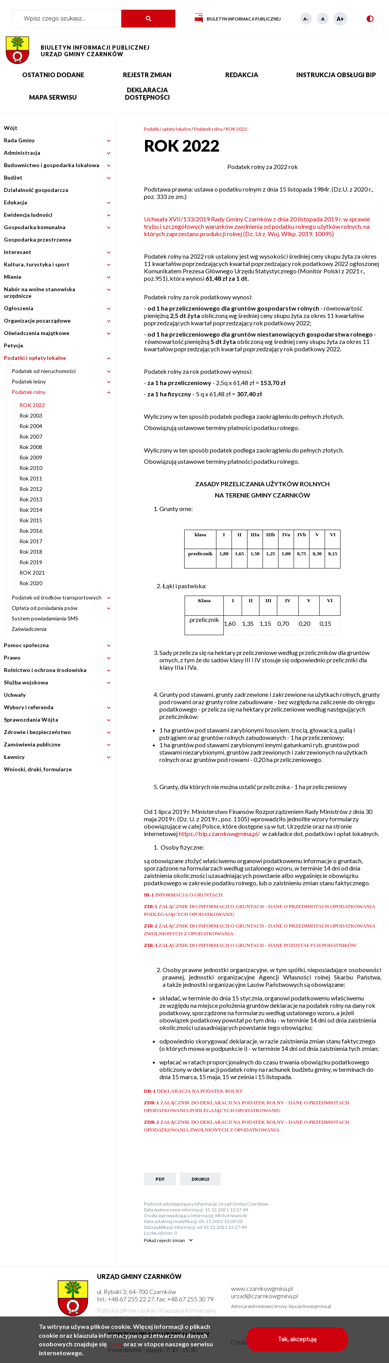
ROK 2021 (32, 572)
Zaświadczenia (29, 628)
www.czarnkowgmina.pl (262, 1288)
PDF (160, 1179)
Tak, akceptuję (297, 1342)
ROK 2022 (32, 405)
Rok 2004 (30, 426)
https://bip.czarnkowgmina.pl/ (220, 833)
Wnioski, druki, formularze (38, 769)
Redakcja (241, 74)
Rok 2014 (30, 509)
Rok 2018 (30, 551)
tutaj (115, 1347)
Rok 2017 (30, 541)
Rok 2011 (30, 478)
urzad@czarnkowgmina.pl (264, 1295)
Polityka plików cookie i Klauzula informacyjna (156, 1310)
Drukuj (200, 1179)
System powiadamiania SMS (45, 618)
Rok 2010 (30, 468)
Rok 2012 (30, 488)
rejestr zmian (164, 1240)
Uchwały (15, 694)
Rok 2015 (30, 520)
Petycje (13, 345)
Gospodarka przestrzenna (37, 239)
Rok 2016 (30, 530)
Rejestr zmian (147, 74)
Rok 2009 (30, 457)
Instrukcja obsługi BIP (336, 74)
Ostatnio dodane (53, 74)
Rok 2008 (30, 447)
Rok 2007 (30, 436)
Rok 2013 (30, 499)
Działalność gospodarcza (36, 190)
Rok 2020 (30, 583)
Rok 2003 (30, 415)
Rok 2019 (30, 562)
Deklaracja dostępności (147, 93)
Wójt (10, 127)
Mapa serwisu (53, 97)
